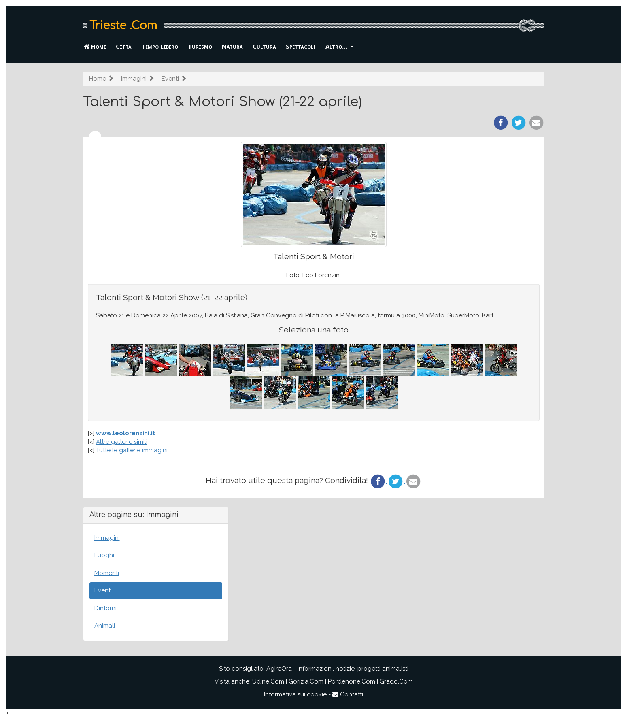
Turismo (200, 46)
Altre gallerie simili (121, 441)
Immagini (134, 78)
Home (95, 46)
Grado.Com (396, 681)
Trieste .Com (123, 25)
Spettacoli (301, 46)
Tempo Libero (159, 46)
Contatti (347, 694)
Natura (232, 46)
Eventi (170, 78)
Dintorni (105, 608)
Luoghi (104, 555)
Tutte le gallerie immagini (132, 450)
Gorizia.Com (306, 681)
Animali (104, 625)
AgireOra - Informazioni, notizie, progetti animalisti (337, 668)
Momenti (106, 573)
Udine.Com (268, 681)
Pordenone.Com (351, 681)
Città (124, 46)
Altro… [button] (339, 46)
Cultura (264, 46)
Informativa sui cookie (295, 694)
